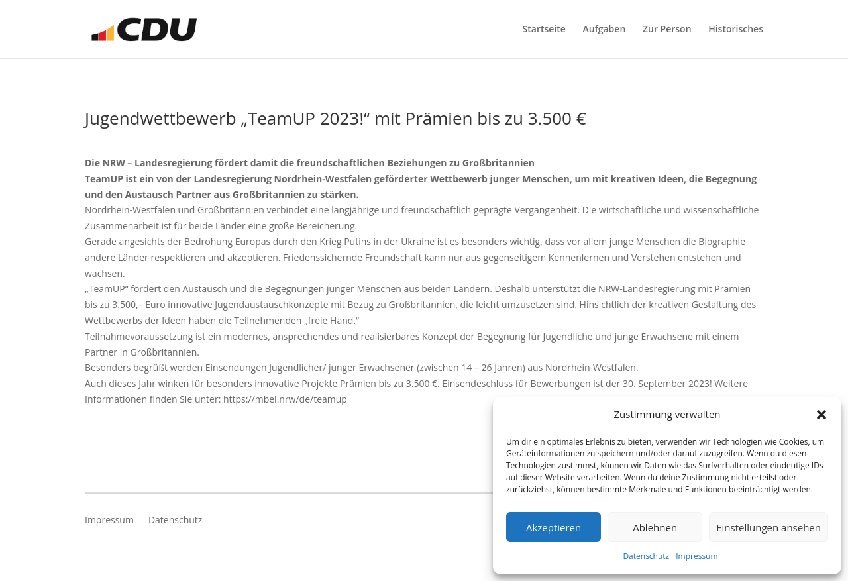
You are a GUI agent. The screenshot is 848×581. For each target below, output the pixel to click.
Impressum (696, 556)
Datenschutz (646, 556)
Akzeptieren (553, 527)
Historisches (735, 30)
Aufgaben (604, 30)
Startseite (544, 30)
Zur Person (667, 30)
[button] (821, 414)
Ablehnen (655, 527)
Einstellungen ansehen (768, 527)
